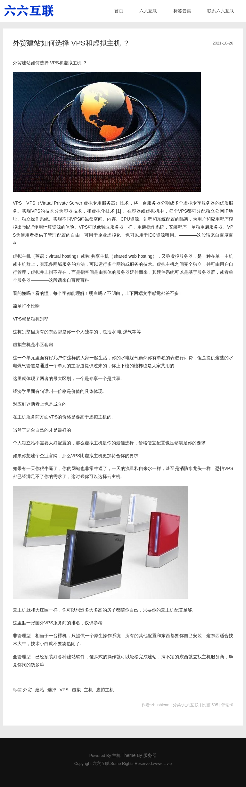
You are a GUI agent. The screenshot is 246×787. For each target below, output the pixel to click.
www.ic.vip (162, 763)
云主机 (113, 476)
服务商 (60, 622)
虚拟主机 (72, 62)
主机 (88, 689)
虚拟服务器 (181, 256)
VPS (54, 62)
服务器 (108, 203)
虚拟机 (153, 211)
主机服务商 (28, 416)
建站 (39, 689)
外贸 (27, 689)
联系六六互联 (220, 10)
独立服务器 (112, 227)
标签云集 (182, 10)
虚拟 (76, 689)
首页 (118, 10)
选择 (51, 689)
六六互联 (148, 10)
